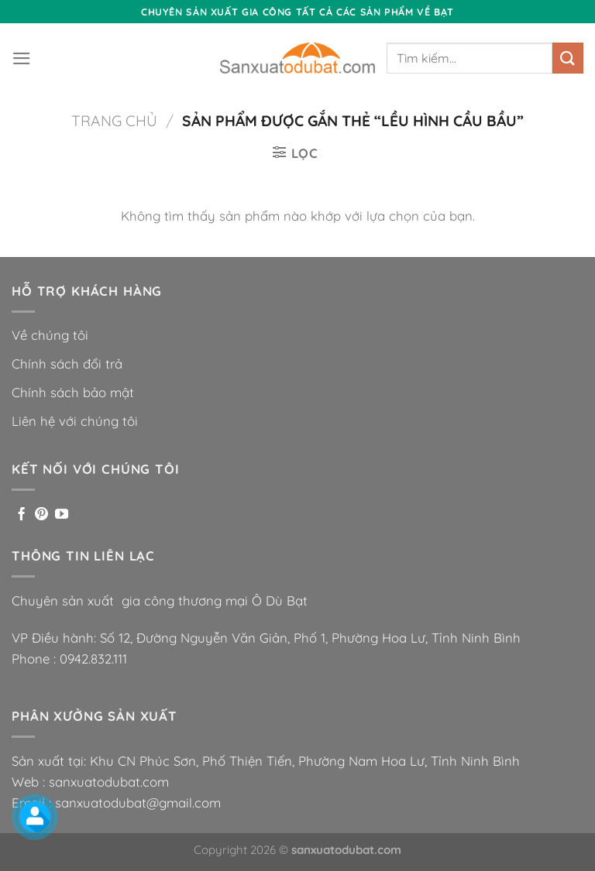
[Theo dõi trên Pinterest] (41, 515)
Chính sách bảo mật (73, 392)
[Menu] (22, 58)
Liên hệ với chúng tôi (75, 421)
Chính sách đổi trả (67, 363)
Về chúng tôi (50, 335)
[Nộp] (567, 58)
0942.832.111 (93, 658)
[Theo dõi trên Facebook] (21, 515)
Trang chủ (114, 120)
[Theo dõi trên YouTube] (61, 515)
